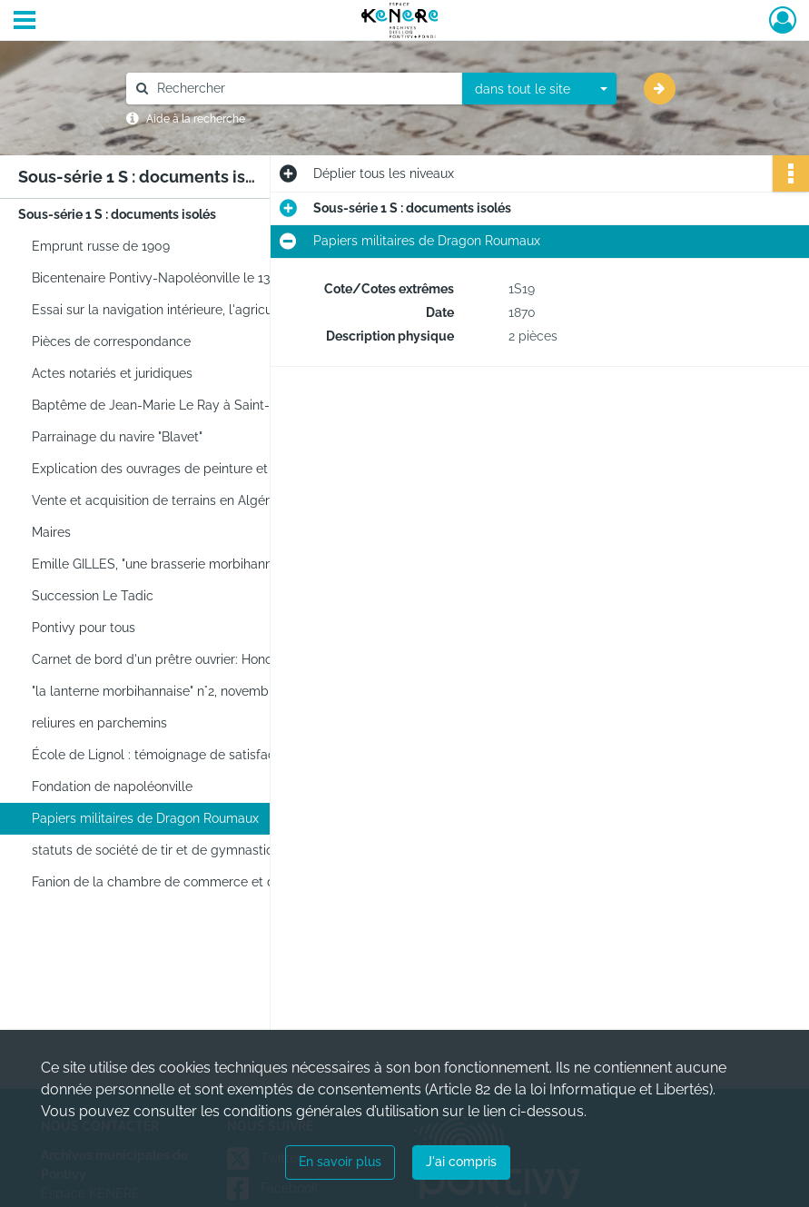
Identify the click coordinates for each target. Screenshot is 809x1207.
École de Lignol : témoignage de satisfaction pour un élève (206, 754)
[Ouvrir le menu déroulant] (24, 22)
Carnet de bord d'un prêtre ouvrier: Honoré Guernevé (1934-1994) (213, 659)
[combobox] (539, 89)
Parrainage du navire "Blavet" (117, 437)
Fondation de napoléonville (112, 786)
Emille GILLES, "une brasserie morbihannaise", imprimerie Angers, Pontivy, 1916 (213, 564)
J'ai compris (461, 1161)
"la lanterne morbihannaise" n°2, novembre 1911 (170, 691)
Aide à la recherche (195, 119)
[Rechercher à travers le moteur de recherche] (303, 88)
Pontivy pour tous (83, 627)
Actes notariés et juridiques (112, 373)
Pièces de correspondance (111, 341)
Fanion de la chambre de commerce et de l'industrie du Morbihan (213, 882)
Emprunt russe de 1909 (101, 246)
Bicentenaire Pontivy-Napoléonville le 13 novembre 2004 (199, 278)
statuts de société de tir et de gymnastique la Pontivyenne (206, 850)
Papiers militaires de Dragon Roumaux (145, 818)
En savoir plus (340, 1161)
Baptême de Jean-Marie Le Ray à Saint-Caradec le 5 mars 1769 (213, 405)
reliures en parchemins (99, 723)
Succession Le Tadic (92, 596)
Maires (51, 532)
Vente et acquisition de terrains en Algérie (156, 500)
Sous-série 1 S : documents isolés (117, 214)
